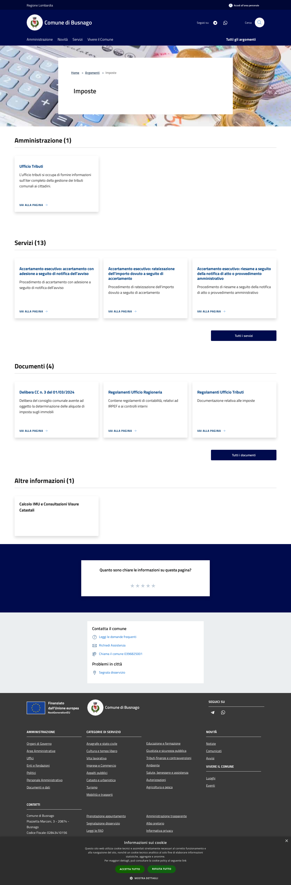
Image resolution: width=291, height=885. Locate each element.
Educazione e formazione (163, 743)
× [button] (286, 841)
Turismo (91, 787)
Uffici (30, 758)
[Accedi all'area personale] (244, 5)
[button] (145, 878)
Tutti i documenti (244, 455)
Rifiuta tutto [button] (161, 869)
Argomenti (92, 72)
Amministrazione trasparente (166, 816)
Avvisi (210, 758)
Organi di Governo (39, 743)
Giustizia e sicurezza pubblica (166, 750)
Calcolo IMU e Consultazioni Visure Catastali (49, 507)
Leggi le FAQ (94, 830)
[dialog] (145, 861)
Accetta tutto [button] (130, 869)
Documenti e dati (38, 787)
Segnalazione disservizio (103, 823)
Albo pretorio (155, 823)
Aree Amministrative (41, 750)
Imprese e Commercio (101, 765)
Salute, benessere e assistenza (167, 772)
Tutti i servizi (244, 335)
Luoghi (210, 778)
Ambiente (153, 765)
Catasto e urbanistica (101, 780)
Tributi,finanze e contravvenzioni (168, 758)
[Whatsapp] (223, 22)
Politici (31, 772)
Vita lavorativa (96, 758)
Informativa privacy (159, 830)
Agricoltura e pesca (159, 787)
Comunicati (214, 750)
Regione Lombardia (40, 5)
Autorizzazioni (156, 779)
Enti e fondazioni (38, 765)
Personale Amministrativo (44, 780)
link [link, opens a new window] (184, 860)
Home (75, 72)
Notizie (211, 743)
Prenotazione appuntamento (106, 816)
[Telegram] (213, 22)
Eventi (210, 785)
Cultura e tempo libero (101, 750)
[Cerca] (259, 22)
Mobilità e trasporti (99, 794)
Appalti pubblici (97, 772)
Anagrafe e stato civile (101, 743)
